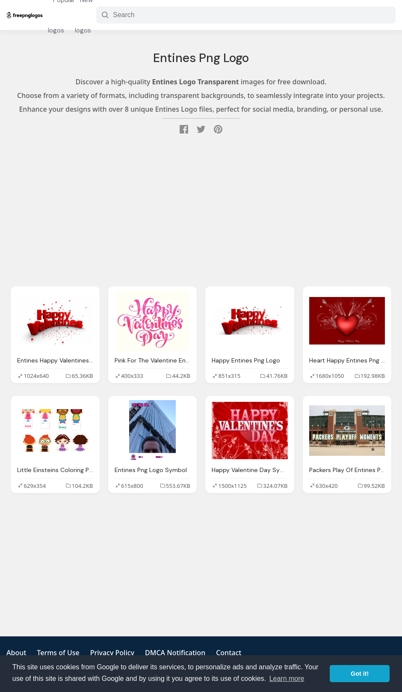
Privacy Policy (112, 652)
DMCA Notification (175, 652)
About (16, 652)
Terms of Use (58, 652)
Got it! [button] (360, 673)
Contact (228, 652)
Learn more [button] (286, 678)
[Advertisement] (201, 211)
